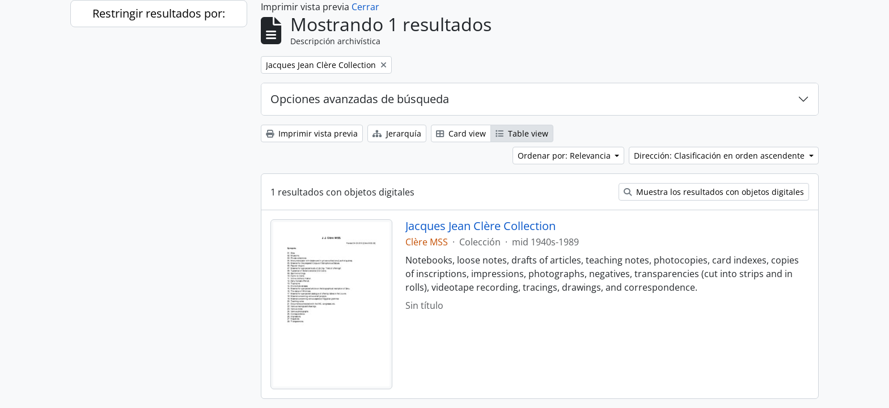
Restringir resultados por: (158, 13)
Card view (461, 133)
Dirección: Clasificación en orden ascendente (720, 155)
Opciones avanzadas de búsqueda (359, 99)
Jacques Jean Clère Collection (480, 226)
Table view (522, 133)
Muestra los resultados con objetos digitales (714, 191)
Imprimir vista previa (312, 133)
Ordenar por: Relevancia (565, 155)
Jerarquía (396, 133)
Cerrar (365, 7)
